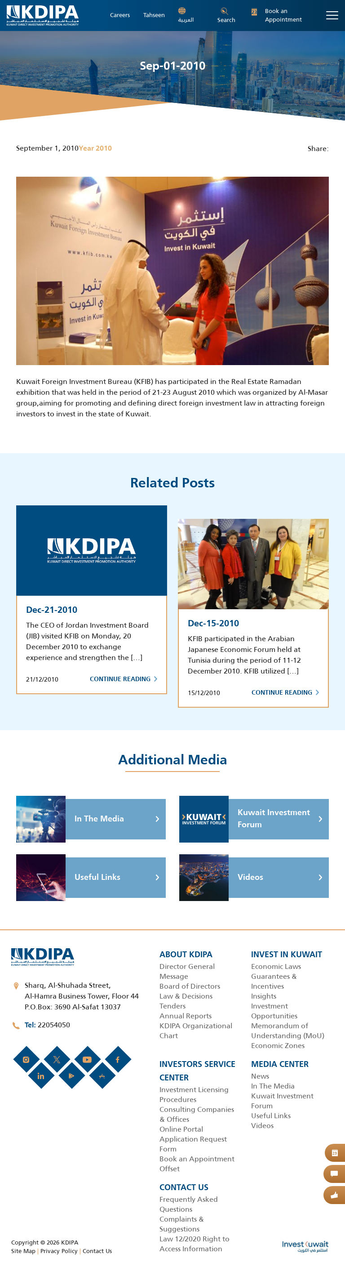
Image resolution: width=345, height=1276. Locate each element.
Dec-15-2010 (213, 624)
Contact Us (97, 1251)
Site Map (23, 1251)
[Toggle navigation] (332, 15)
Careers (120, 15)
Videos (221, 877)
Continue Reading (123, 679)
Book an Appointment (277, 15)
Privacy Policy (59, 1251)
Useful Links (68, 877)
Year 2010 (95, 148)
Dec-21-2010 (51, 610)
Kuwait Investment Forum (244, 819)
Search (226, 16)
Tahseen (154, 15)
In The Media (70, 819)
